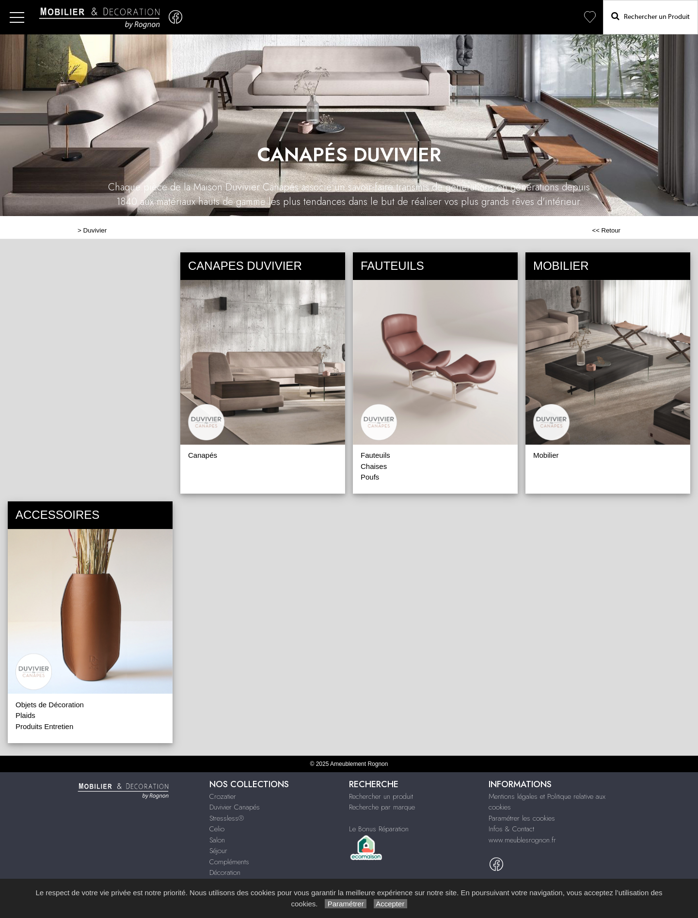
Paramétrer (345, 904)
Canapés (202, 455)
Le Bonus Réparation (379, 829)
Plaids (25, 715)
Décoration (224, 872)
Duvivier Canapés (234, 807)
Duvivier (95, 230)
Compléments (229, 861)
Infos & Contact (511, 829)
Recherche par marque (382, 807)
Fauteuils (375, 455)
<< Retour (606, 230)
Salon (217, 840)
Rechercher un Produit (650, 16)
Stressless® (226, 818)
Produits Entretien (44, 726)
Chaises (374, 466)
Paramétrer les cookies (522, 818)
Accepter (390, 904)
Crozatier (222, 796)
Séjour (218, 850)
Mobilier (546, 455)
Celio (216, 829)
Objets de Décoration (50, 704)
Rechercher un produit (381, 796)
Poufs (370, 477)
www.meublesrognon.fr (522, 840)
